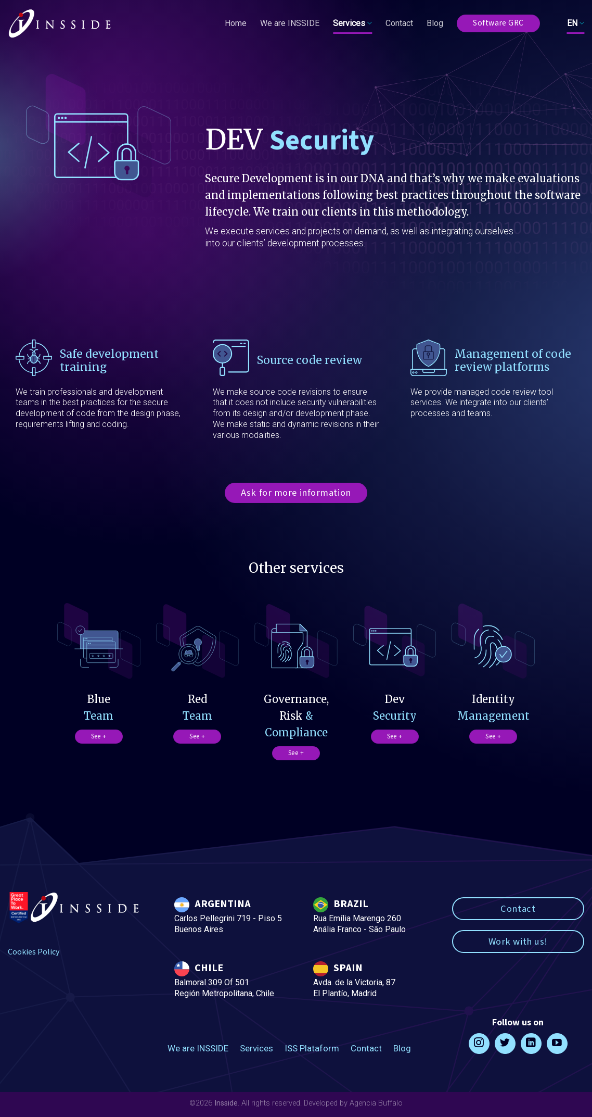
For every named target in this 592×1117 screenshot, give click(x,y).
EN (575, 23)
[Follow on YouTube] (557, 1043)
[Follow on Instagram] (479, 1043)
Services (352, 23)
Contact (399, 23)
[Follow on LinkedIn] (531, 1043)
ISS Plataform (312, 1048)
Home (236, 23)
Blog (435, 23)
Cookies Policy (33, 952)
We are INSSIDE (289, 23)
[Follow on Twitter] (505, 1043)
